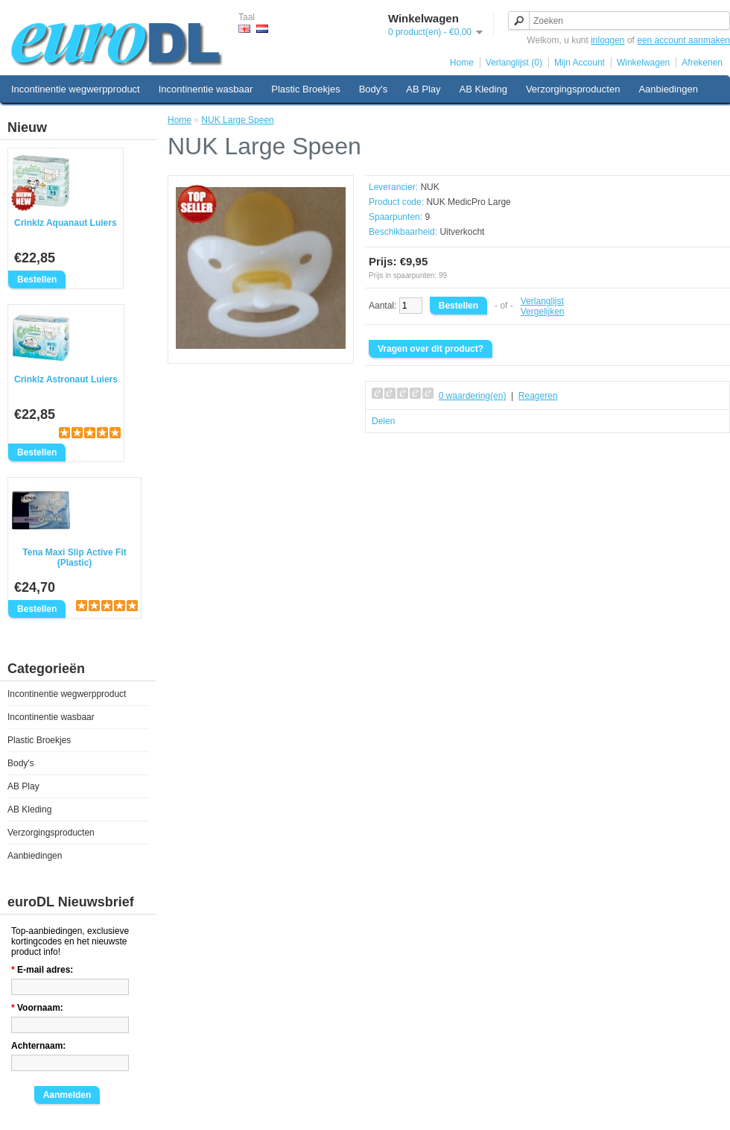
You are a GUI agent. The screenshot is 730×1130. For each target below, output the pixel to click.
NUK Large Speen (237, 120)
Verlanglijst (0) (514, 62)
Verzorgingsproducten (573, 89)
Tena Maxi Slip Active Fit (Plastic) (74, 557)
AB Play (423, 89)
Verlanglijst (542, 301)
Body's (373, 89)
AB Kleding (483, 89)
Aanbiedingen (668, 89)
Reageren (538, 396)
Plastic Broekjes (305, 89)
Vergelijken (543, 311)
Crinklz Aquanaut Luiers (65, 223)
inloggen (607, 40)
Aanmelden (67, 1095)
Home (462, 62)
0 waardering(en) (473, 396)
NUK (429, 187)
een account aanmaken (683, 40)
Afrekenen (702, 62)
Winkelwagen (643, 62)
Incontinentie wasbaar (206, 89)
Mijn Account (579, 62)
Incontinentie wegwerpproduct (75, 89)
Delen (383, 421)
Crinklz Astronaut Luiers (66, 379)
